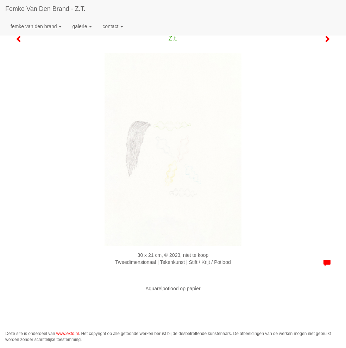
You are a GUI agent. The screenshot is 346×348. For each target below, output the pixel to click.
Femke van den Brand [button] (36, 26)
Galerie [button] (82, 26)
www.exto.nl (67, 333)
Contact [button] (112, 26)
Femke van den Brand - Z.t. (45, 8)
